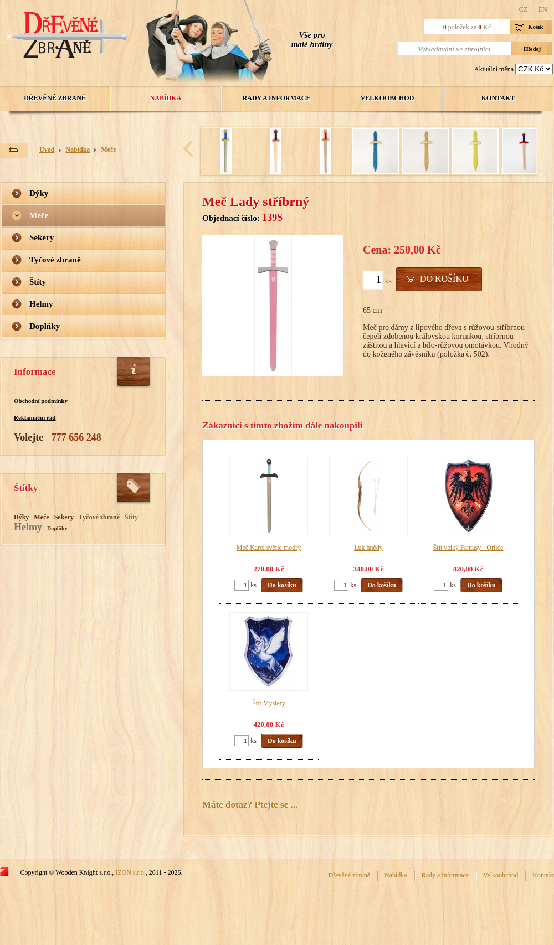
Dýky (38, 193)
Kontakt (498, 98)
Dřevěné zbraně (55, 98)
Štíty (37, 281)
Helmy (41, 303)
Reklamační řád (34, 417)
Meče (108, 149)
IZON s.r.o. (130, 872)
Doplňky (44, 326)
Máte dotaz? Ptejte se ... (249, 804)
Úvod (46, 149)
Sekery (41, 237)
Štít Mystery (268, 703)
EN (542, 9)
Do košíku (444, 278)
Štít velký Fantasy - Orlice (468, 547)
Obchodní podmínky (41, 400)
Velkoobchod (387, 98)
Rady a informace (277, 98)
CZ (523, 9)
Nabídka (166, 98)
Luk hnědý (368, 547)
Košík (535, 26)
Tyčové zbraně (55, 259)
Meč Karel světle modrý (269, 547)
